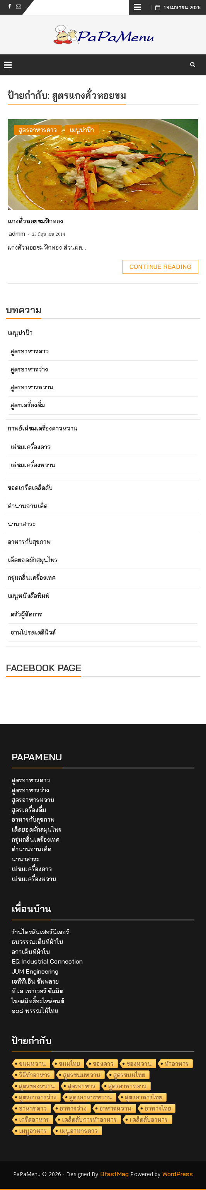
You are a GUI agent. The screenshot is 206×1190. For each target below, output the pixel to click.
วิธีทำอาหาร (34, 1075)
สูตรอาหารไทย (143, 1097)
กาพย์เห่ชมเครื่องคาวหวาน (43, 428)
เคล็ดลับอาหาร (148, 1119)
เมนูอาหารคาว (79, 1130)
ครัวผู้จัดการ (26, 614)
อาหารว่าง (73, 1108)
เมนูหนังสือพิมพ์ (28, 595)
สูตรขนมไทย (129, 1075)
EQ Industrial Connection (47, 961)
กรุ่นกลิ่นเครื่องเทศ (32, 577)
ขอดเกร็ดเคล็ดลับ (30, 487)
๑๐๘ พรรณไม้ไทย (35, 1010)
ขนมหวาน (32, 1063)
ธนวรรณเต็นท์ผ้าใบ (37, 941)
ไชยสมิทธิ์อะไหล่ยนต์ (38, 1001)
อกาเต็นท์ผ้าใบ (31, 951)
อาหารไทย (158, 1108)
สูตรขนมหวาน (81, 1075)
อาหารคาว (33, 1108)
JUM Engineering (35, 971)
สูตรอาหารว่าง (29, 369)
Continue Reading (160, 266)
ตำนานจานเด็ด (28, 506)
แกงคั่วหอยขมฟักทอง (35, 221)
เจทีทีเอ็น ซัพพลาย (35, 981)
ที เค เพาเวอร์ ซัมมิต (37, 991)
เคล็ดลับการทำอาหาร (89, 1119)
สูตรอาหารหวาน (31, 387)
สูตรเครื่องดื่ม (27, 405)
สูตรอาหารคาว (38, 129)
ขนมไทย (69, 1063)
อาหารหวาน (115, 1108)
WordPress (177, 1174)
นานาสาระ (22, 524)
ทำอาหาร (177, 1063)
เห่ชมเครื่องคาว (30, 447)
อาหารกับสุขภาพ (29, 541)
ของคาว (103, 1063)
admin (17, 233)
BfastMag (114, 1174)
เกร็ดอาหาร (34, 1119)
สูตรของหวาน (37, 1086)
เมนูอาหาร (33, 1130)
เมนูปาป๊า (82, 129)
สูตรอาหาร (81, 1086)
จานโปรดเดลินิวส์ (33, 632)
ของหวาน (139, 1063)
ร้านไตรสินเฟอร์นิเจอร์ (40, 932)
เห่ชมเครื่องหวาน (32, 465)
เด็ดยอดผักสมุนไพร (33, 560)
